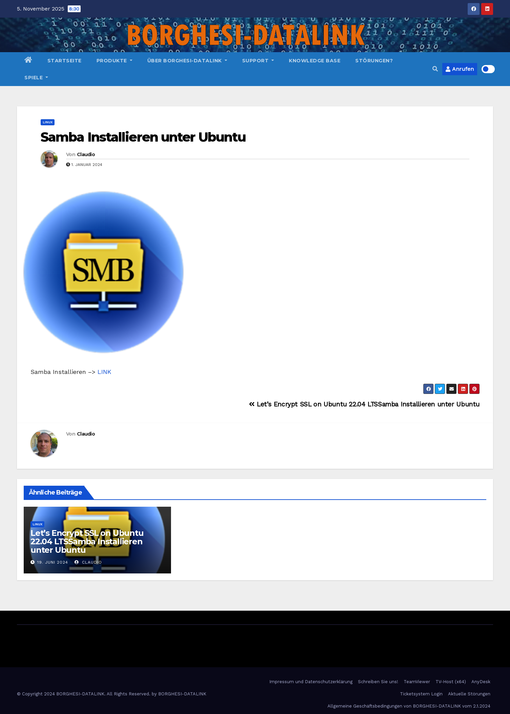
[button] (435, 69)
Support (258, 61)
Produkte (114, 61)
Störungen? (374, 61)
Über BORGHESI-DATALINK (187, 61)
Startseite (64, 61)
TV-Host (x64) (450, 681)
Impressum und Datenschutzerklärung (311, 681)
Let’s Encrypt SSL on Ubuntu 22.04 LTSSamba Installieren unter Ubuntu (364, 404)
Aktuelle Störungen (469, 693)
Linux (47, 122)
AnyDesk (480, 681)
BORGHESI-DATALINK (182, 693)
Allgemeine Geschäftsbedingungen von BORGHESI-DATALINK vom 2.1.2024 (408, 706)
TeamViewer (417, 681)
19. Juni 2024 (52, 562)
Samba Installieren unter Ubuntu (143, 137)
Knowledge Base (314, 61)
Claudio (86, 154)
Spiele (36, 78)
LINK (104, 371)
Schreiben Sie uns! (378, 681)
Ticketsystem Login (421, 693)
